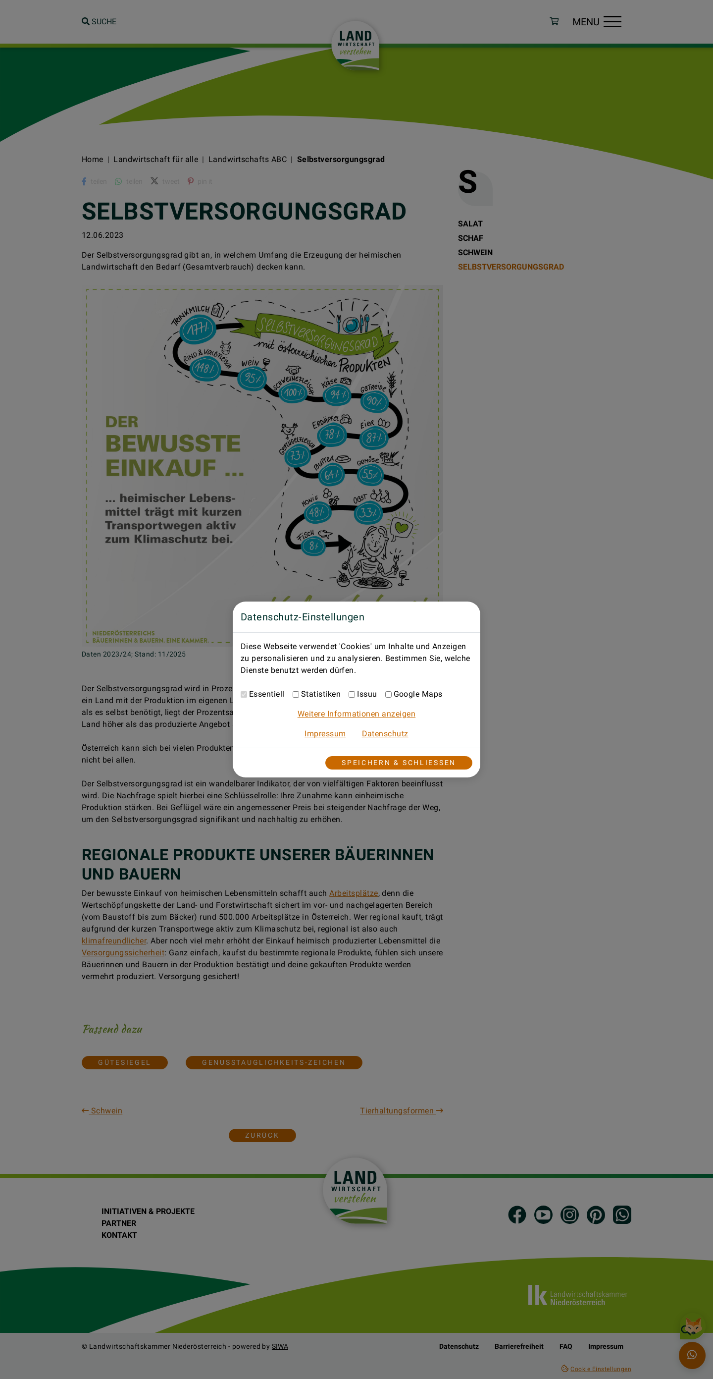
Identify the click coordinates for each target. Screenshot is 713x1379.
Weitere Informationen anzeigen (356, 713)
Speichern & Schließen (399, 763)
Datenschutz (385, 733)
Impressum (325, 733)
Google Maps (418, 694)
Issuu (367, 694)
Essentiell (267, 694)
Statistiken (321, 694)
